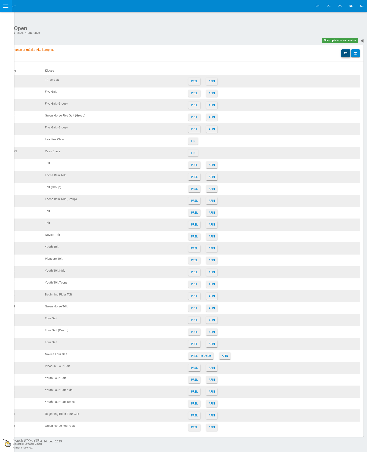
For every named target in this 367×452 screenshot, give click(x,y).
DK (340, 5)
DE (328, 5)
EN (317, 5)
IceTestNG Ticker (26, 5)
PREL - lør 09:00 (228, 353)
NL (351, 5)
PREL (221, 79)
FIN (220, 138)
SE (361, 5)
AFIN (238, 79)
